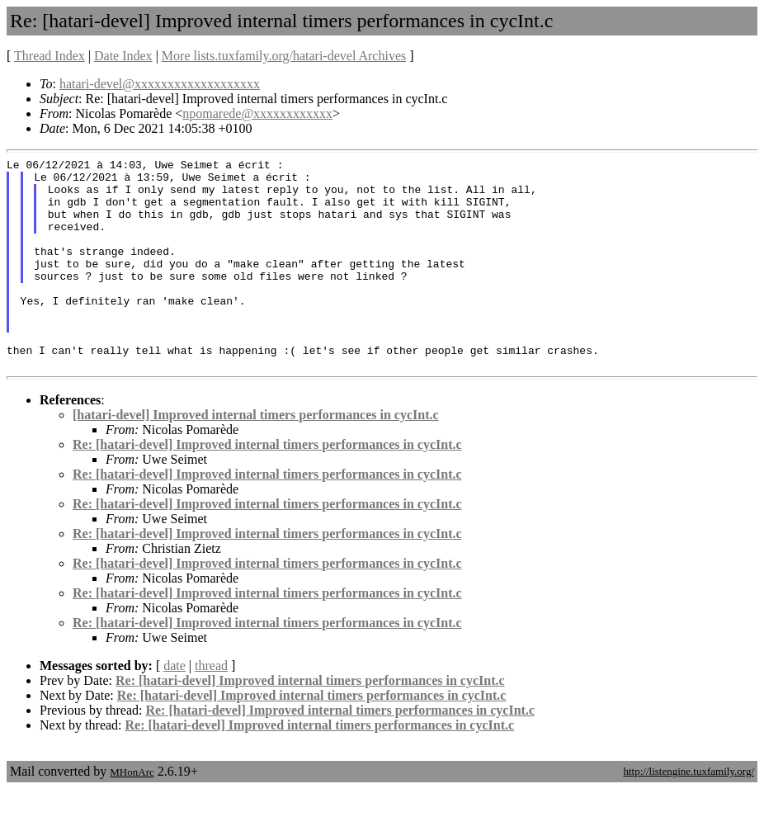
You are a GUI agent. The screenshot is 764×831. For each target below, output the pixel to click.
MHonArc (131, 814)
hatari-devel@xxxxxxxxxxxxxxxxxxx (159, 84)
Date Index (123, 56)
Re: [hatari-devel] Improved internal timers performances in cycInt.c (267, 486)
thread (211, 708)
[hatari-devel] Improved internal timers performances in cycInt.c (256, 457)
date (174, 708)
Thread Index (49, 56)
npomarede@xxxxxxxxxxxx (257, 113)
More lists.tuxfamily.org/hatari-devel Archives (284, 56)
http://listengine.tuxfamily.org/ (688, 813)
